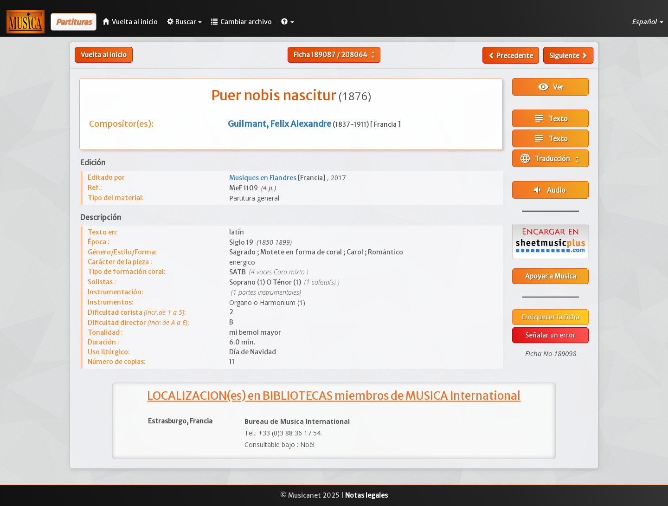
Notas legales (366, 495)
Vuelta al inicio (104, 55)
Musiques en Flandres (263, 178)
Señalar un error (550, 335)
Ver (551, 86)
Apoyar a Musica (550, 276)
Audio (548, 189)
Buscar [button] (184, 22)
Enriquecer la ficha (550, 317)
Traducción (550, 158)
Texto (550, 118)
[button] (287, 21)
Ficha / (335, 55)
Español (647, 22)
